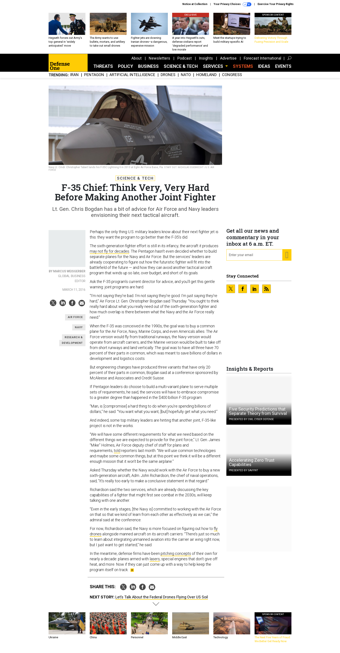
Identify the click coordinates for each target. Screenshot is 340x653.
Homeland (206, 78)
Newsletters (159, 61)
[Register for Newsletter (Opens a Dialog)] (286, 258)
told (117, 454)
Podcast (184, 61)
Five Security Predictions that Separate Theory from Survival (258, 414)
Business (148, 69)
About (136, 61)
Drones (168, 78)
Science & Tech (181, 69)
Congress (232, 78)
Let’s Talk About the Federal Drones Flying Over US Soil (161, 600)
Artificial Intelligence (132, 78)
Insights (206, 61)
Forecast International (262, 61)
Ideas (264, 69)
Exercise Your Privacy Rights (276, 4)
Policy (125, 69)
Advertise (228, 61)
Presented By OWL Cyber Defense (251, 422)
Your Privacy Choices (232, 4)
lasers (155, 562)
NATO (186, 78)
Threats (103, 69)
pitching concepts (176, 556)
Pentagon (94, 78)
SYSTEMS (243, 69)
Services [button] (213, 69)
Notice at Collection (194, 4)
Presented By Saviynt (243, 473)
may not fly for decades (109, 254)
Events (283, 69)
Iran (74, 78)
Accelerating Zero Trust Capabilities (252, 465)
